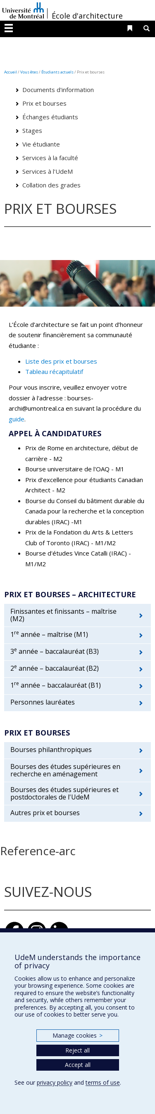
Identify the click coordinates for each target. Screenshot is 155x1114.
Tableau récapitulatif (54, 371)
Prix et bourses (44, 103)
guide (16, 419)
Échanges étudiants (50, 117)
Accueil (10, 72)
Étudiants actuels (57, 72)
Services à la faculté (50, 158)
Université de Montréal (23, 10)
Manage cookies (77, 1035)
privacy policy (54, 1082)
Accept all (78, 1065)
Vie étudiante (41, 144)
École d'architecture (87, 15)
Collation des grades (51, 185)
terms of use (103, 1082)
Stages (32, 130)
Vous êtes (29, 72)
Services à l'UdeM (47, 171)
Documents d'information (58, 89)
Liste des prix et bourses (61, 361)
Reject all (77, 1050)
